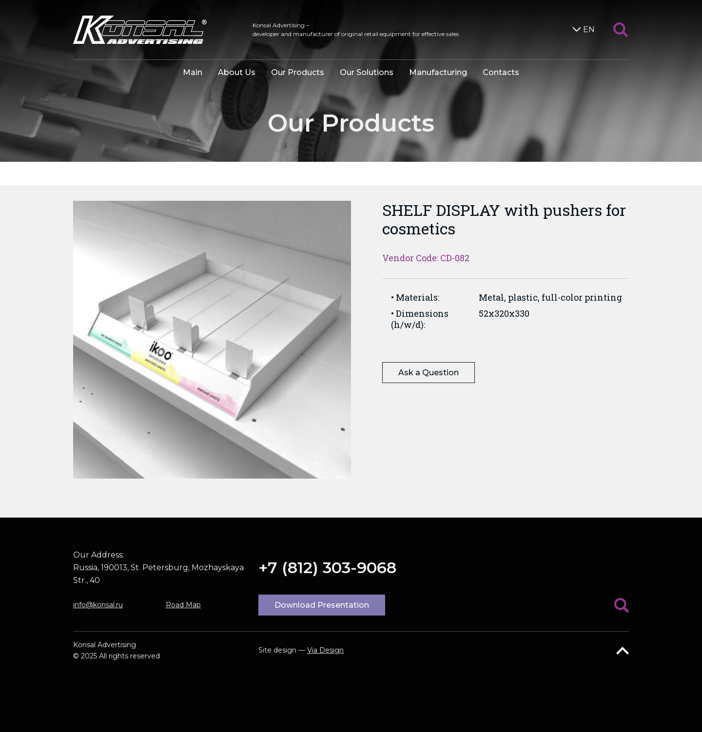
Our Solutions (366, 72)
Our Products (297, 72)
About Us (236, 72)
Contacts (501, 72)
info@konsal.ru (98, 604)
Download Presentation (321, 605)
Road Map (183, 604)
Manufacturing (438, 72)
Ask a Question (428, 372)
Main (192, 72)
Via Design (325, 650)
